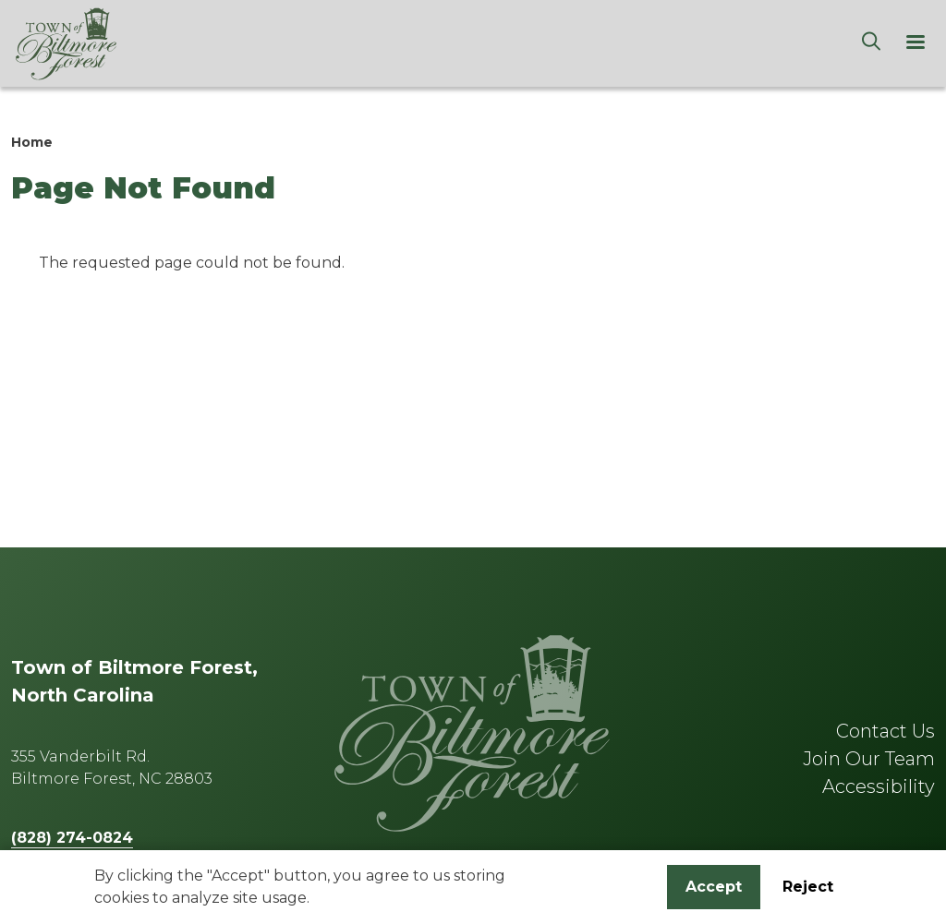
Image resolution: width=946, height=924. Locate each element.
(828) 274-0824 (72, 837)
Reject (807, 889)
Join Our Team (869, 759)
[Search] (870, 43)
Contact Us (885, 731)
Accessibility (878, 786)
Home (32, 142)
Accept (713, 889)
